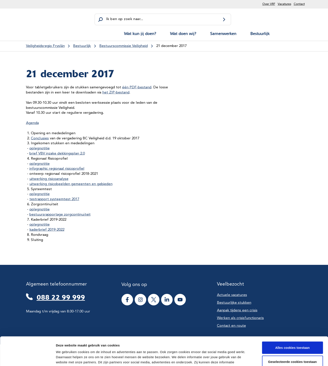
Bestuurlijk (260, 33)
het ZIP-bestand (115, 92)
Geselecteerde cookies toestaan (292, 333)
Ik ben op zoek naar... (124, 19)
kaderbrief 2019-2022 (46, 230)
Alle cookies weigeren (292, 347)
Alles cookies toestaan (292, 319)
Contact (299, 4)
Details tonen (230, 357)
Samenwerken (223, 33)
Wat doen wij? (183, 33)
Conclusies (40, 138)
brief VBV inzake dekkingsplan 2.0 (57, 153)
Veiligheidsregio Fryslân (45, 46)
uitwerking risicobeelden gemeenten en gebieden (71, 184)
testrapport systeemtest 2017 (54, 199)
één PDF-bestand (136, 87)
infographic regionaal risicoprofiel (56, 169)
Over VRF (268, 4)
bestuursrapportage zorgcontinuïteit (60, 214)
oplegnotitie (39, 148)
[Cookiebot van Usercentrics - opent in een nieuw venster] (27, 357)
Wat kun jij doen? (140, 33)
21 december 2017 (171, 46)
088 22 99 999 (61, 297)
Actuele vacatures (232, 295)
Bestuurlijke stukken (234, 303)
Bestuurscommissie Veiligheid (123, 46)
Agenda (32, 123)
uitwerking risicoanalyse (48, 179)
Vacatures (284, 4)
